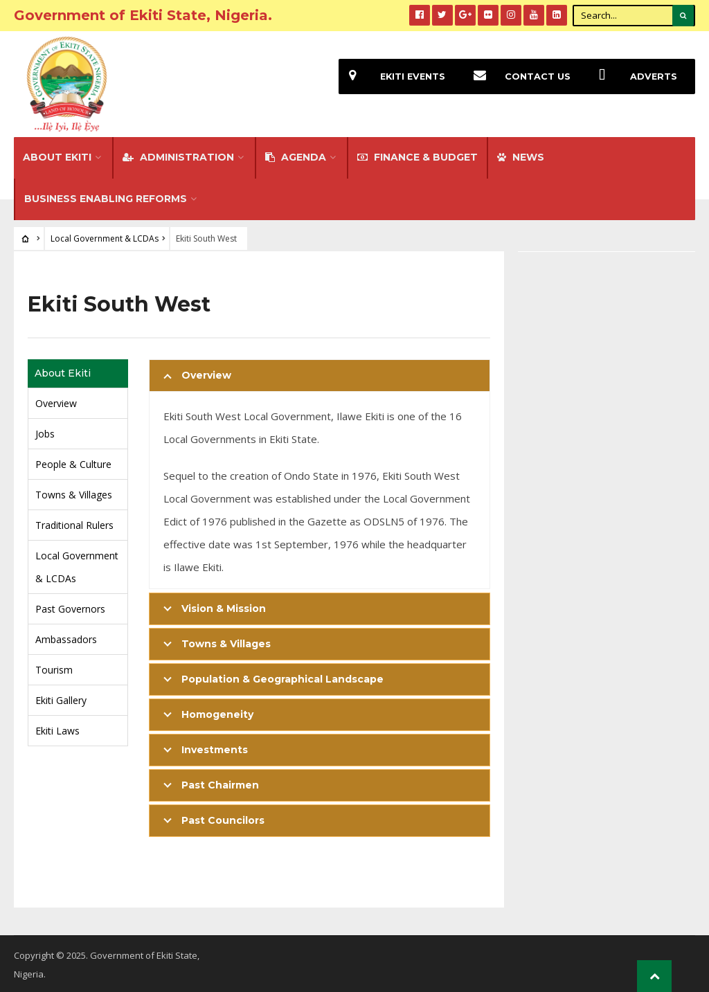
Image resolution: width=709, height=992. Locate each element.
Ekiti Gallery (61, 698)
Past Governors (70, 606)
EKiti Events (392, 76)
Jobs (45, 431)
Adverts (633, 76)
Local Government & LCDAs (105, 236)
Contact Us (517, 76)
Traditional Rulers (74, 523)
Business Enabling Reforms (105, 196)
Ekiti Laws (57, 728)
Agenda (295, 155)
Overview (56, 401)
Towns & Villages (73, 492)
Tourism (54, 667)
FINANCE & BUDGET (417, 155)
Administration (178, 155)
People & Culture (73, 462)
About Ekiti (57, 155)
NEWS (520, 155)
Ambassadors (66, 637)
